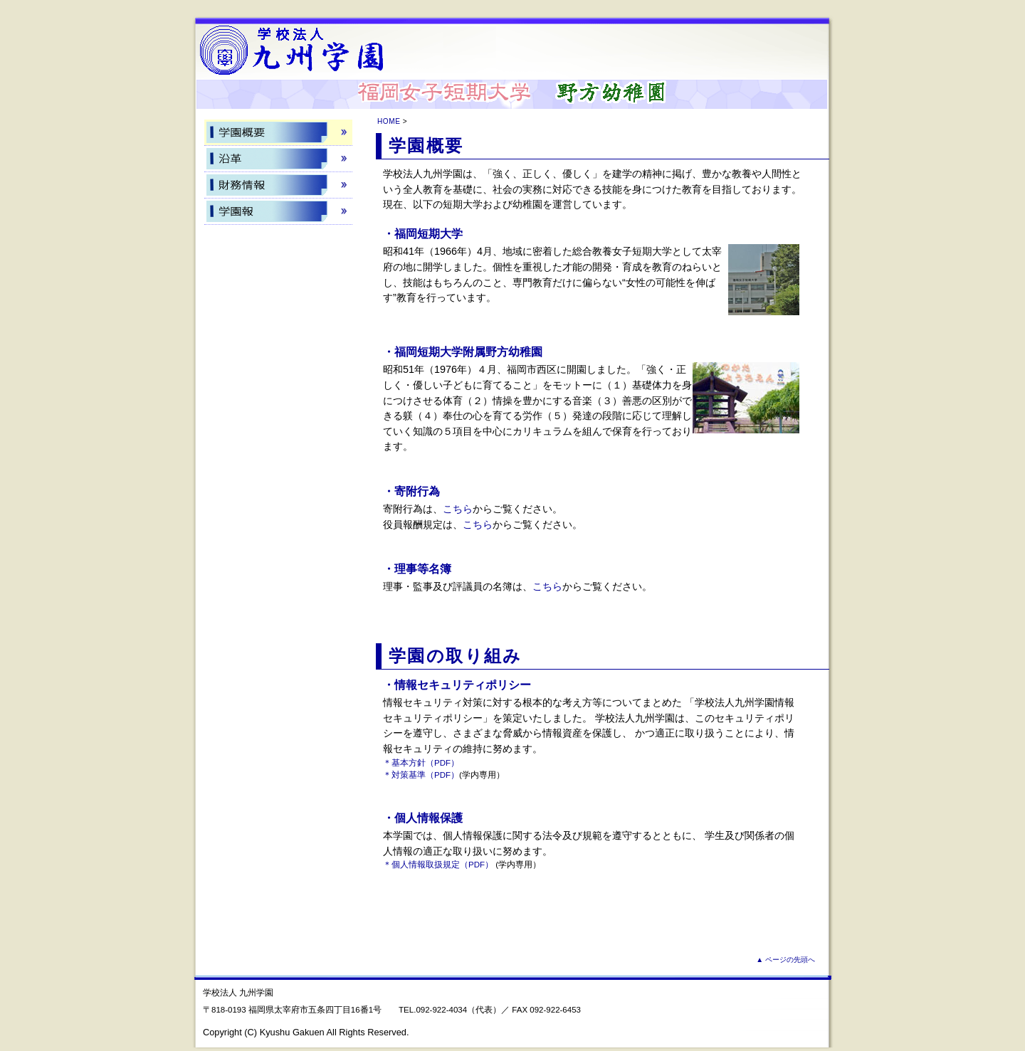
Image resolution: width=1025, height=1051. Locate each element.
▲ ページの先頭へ (785, 959)
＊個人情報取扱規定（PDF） (438, 864)
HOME (388, 121)
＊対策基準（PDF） (421, 775)
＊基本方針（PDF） (421, 763)
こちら (458, 508)
